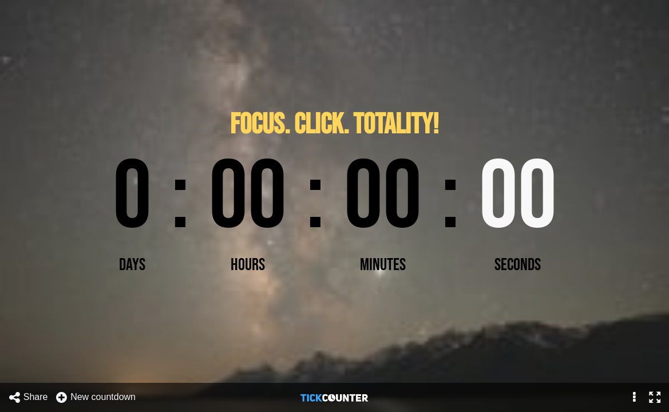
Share (28, 397)
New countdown (95, 397)
